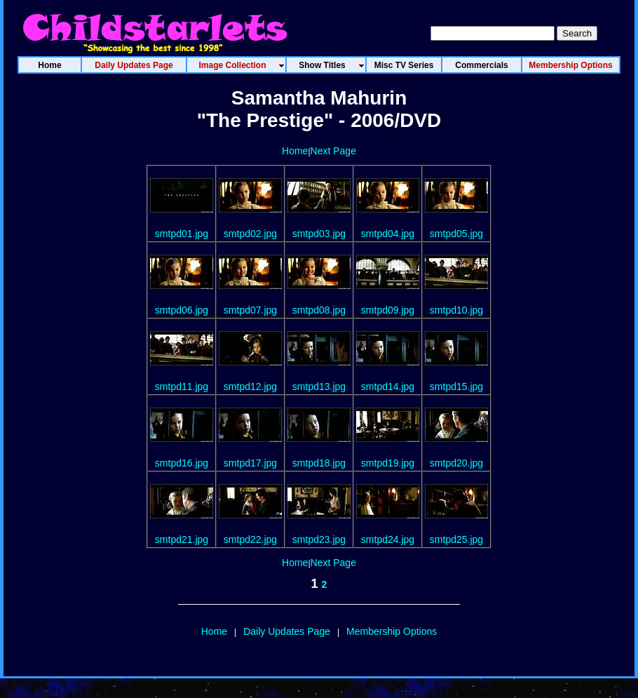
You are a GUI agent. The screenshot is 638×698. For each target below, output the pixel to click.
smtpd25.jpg (456, 539)
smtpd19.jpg (387, 463)
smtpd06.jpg (181, 310)
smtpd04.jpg (387, 233)
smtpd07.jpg (250, 310)
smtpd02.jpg (250, 233)
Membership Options (391, 631)
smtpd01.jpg (181, 233)
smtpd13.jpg (319, 386)
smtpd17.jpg (250, 463)
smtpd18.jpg (319, 463)
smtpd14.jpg (387, 386)
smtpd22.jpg (250, 539)
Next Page (333, 150)
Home (295, 150)
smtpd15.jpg (456, 386)
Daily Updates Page (286, 631)
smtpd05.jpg (456, 233)
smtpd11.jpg (181, 386)
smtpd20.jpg (456, 463)
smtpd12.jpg (250, 386)
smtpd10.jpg (456, 310)
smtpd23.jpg (319, 539)
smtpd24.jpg (387, 539)
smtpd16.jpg (181, 463)
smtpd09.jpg (387, 310)
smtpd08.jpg (319, 310)
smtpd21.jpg (181, 539)
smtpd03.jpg (319, 233)
